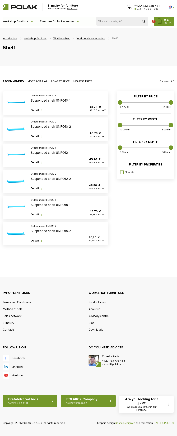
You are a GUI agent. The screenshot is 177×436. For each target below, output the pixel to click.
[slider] (120, 102)
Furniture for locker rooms (58, 21)
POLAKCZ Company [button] (82, 401)
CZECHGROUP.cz (163, 423)
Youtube (17, 375)
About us (94, 309)
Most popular (38, 81)
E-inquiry (8, 323)
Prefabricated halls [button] (23, 401)
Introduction (10, 38)
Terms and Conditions (17, 302)
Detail (35, 110)
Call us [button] (129, 7)
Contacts (9, 330)
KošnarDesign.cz (125, 423)
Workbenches (61, 38)
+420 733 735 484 (147, 5)
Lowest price (60, 81)
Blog (91, 323)
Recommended (13, 81)
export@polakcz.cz (113, 364)
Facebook (18, 358)
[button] (171, 7)
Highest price (82, 81)
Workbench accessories (91, 38)
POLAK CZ (20, 7)
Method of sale (12, 309)
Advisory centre (98, 316)
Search (143, 21)
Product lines (97, 302)
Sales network (12, 316)
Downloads (95, 330)
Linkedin (17, 367)
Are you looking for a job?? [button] (142, 404)
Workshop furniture (15, 21)
